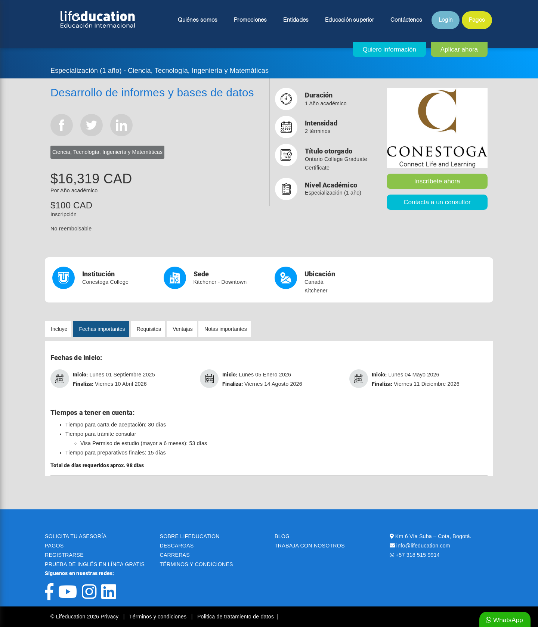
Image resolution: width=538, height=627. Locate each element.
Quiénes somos (198, 20)
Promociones (250, 20)
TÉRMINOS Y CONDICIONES (196, 564)
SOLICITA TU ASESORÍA (75, 536)
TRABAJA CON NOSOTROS (310, 546)
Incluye (59, 329)
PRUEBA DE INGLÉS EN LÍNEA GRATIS (95, 564)
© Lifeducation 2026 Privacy (85, 617)
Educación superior (349, 20)
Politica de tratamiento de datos (235, 617)
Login (445, 20)
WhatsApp (504, 620)
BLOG (282, 536)
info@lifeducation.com (423, 546)
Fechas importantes (102, 329)
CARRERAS (175, 555)
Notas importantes (225, 329)
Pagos (477, 20)
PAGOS (54, 546)
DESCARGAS (177, 546)
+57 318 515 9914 (418, 555)
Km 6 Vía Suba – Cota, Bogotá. (433, 536)
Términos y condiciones (158, 617)
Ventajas (183, 329)
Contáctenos (406, 20)
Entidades (296, 20)
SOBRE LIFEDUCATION (190, 536)
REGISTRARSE (64, 555)
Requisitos (149, 329)
